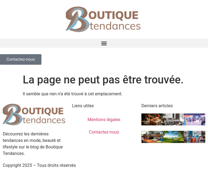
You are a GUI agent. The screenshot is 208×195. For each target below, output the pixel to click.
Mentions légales (103, 119)
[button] (104, 43)
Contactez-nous (104, 132)
